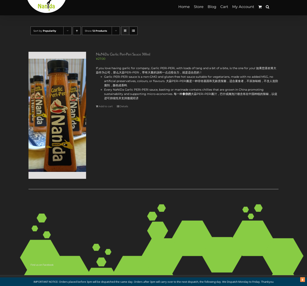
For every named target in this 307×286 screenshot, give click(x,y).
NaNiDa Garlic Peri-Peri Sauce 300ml (123, 54)
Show (96, 30)
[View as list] (133, 31)
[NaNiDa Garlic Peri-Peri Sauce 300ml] (57, 115)
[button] (267, 6)
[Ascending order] (77, 31)
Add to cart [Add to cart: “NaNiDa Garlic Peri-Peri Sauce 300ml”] (106, 106)
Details (124, 106)
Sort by (44, 30)
